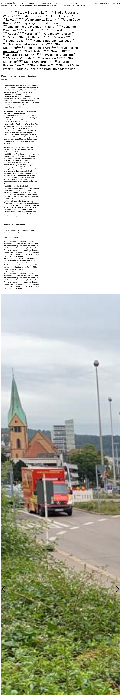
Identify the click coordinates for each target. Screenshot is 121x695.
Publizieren (45, 3)
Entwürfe (5, 5)
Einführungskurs (78, 5)
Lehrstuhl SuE (6, 3)
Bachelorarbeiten (25, 5)
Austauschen (55, 3)
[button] (3, 589)
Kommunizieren (33, 3)
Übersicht (75, 3)
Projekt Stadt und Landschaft (58, 5)
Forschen (22, 3)
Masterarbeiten (40, 5)
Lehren (15, 3)
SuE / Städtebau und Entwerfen (107, 3)
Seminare (13, 5)
